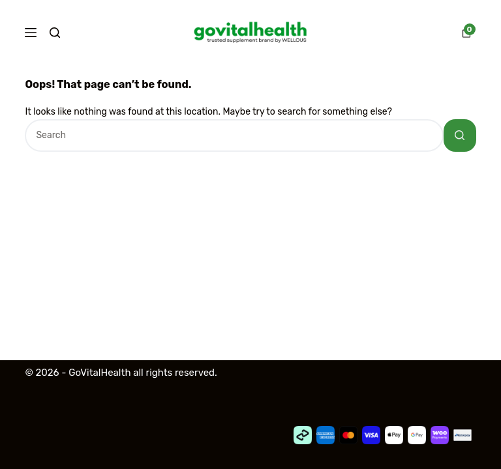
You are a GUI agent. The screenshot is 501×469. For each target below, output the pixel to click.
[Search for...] (234, 135)
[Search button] (460, 135)
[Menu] (31, 32)
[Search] (55, 32)
